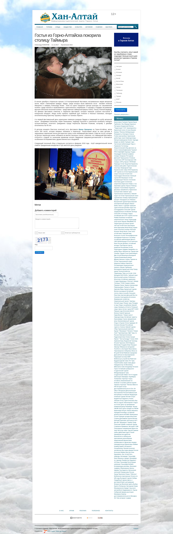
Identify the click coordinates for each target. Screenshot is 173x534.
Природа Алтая (119, 164)
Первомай (117, 357)
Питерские (122, 486)
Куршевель (118, 454)
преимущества (119, 434)
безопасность (118, 436)
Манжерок (117, 494)
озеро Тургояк (128, 430)
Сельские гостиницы (121, 213)
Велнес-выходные (120, 291)
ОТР (126, 215)
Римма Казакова (119, 217)
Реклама (83, 510)
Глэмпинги (117, 426)
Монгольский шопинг (121, 277)
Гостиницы (124, 146)
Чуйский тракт (133, 275)
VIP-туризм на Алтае (121, 172)
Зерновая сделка (120, 186)
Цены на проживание (127, 404)
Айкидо (136, 281)
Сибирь (134, 478)
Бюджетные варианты (121, 398)
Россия (131, 472)
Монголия (118, 84)
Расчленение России (121, 392)
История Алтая (121, 386)
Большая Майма (119, 452)
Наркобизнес (118, 315)
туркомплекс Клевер (121, 197)
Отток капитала (132, 241)
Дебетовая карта (124, 432)
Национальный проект (121, 301)
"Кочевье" (117, 283)
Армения (117, 341)
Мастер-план (129, 452)
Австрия (118, 66)
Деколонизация (130, 390)
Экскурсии (122, 390)
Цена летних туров (124, 309)
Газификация (118, 180)
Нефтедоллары (131, 138)
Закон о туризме (124, 205)
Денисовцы (129, 444)
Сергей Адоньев (124, 313)
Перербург (129, 406)
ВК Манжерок (123, 178)
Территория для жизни (122, 223)
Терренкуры (118, 273)
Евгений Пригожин (120, 420)
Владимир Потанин (131, 367)
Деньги (133, 239)
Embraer (117, 382)
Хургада (135, 140)
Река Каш (117, 295)
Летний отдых (119, 303)
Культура (78, 27)
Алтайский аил (119, 215)
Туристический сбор (130, 400)
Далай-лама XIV (125, 361)
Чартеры (132, 301)
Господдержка (119, 209)
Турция (117, 96)
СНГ (125, 128)
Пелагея (130, 331)
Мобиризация (129, 132)
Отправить (39, 252)
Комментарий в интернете (123, 446)
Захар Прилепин (119, 474)
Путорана (117, 126)
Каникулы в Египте (124, 307)
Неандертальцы (119, 444)
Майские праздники (130, 353)
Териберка (132, 377)
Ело (132, 388)
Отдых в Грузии (119, 323)
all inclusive (132, 297)
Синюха (122, 327)
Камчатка (129, 263)
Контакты (109, 510)
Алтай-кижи (118, 233)
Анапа (131, 398)
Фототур (121, 430)
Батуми (122, 325)
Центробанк (123, 136)
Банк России (118, 243)
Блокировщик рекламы (122, 466)
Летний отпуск (130, 396)
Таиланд (134, 341)
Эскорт (135, 406)
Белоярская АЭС (130, 160)
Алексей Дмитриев (124, 150)
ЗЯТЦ (122, 162)
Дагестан (135, 428)
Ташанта (127, 287)
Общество (68, 27)
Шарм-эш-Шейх (119, 142)
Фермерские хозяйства (121, 299)
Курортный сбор (127, 269)
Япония (117, 102)
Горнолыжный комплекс (126, 329)
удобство (127, 434)
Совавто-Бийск (130, 283)
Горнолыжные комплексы (122, 194)
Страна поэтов (132, 215)
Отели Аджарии (130, 323)
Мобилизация (122, 241)
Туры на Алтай (127, 273)
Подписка (132, 188)
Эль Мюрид (125, 124)
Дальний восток (119, 355)
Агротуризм (124, 297)
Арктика (124, 295)
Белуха (116, 313)
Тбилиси (122, 132)
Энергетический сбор (121, 148)
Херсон (128, 186)
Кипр (129, 345)
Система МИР (126, 357)
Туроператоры (123, 333)
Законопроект (128, 402)
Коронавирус (118, 319)
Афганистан (126, 251)
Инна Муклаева (119, 227)
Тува (132, 361)
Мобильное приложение (122, 476)
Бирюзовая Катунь (120, 410)
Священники (125, 472)
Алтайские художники (128, 279)
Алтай (130, 178)
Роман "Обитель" (131, 474)
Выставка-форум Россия (130, 450)
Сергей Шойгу (119, 363)
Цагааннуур (134, 285)
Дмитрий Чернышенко (121, 158)
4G (115, 498)
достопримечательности (122, 496)
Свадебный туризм (120, 480)
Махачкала (125, 255)
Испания (118, 72)
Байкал (123, 263)
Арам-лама (128, 363)
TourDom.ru (118, 349)
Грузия (134, 382)
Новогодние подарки (121, 249)
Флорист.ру (118, 484)
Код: (36, 244)
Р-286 (136, 426)
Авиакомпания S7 (127, 380)
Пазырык (134, 345)
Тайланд (118, 93)
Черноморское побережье (123, 351)
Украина (117, 384)
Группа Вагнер (132, 418)
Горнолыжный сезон (131, 195)
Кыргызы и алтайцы (128, 237)
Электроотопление (125, 335)
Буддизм (117, 361)
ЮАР (117, 99)
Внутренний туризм (120, 201)
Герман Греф (131, 422)
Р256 (123, 283)
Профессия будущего (129, 460)
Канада (117, 75)
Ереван (116, 132)
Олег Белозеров (129, 225)
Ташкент (134, 150)
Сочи (127, 253)
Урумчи (127, 285)
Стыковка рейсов (126, 382)
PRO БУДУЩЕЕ (119, 152)
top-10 (123, 365)
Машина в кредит (124, 458)
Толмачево (118, 379)
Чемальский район (120, 166)
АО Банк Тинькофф (120, 462)
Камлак (123, 494)
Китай (117, 78)
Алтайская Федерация (129, 394)
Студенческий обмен (121, 375)
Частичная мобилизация (122, 144)
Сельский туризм (129, 209)
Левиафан (125, 377)
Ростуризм (129, 156)
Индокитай (127, 341)
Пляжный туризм (120, 396)
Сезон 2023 (134, 339)
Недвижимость (127, 490)
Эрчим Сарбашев (126, 267)
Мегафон (134, 496)
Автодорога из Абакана (127, 199)
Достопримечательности (122, 388)
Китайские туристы (130, 317)
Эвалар (116, 347)
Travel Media (124, 188)
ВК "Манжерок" (122, 422)
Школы (131, 468)
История (89, 27)
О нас (61, 510)
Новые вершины (132, 410)
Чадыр (130, 213)
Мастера (109, 27)
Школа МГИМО (124, 414)
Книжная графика (128, 154)
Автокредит (124, 456)
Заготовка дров (119, 182)
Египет (117, 69)
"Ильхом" (130, 281)
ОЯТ (123, 160)
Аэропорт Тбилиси (126, 384)
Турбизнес (117, 124)
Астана (128, 130)
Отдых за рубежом (125, 305)
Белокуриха (118, 269)
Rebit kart (133, 359)
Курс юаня (122, 138)
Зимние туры (127, 192)
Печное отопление (129, 180)
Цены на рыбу (124, 293)
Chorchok (121, 229)
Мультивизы (133, 349)
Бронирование (130, 355)
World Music (129, 227)
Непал (117, 87)
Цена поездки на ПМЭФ (130, 408)
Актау (122, 400)
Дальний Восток (132, 295)
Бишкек (133, 130)
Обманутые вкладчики (126, 347)
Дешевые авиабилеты (121, 190)
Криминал (125, 426)
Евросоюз (125, 184)
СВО (116, 241)
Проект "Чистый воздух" (122, 339)
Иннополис (126, 176)
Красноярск (118, 122)
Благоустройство (124, 271)
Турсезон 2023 (124, 343)
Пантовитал (124, 245)
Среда (57, 27)
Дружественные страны (122, 259)
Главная (39, 27)
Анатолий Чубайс (120, 424)
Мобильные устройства (122, 359)
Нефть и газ (133, 184)
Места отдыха (119, 402)
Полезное (96, 510)
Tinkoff (132, 432)
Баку (122, 341)
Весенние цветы (127, 484)
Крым (135, 122)
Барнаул (128, 152)
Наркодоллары (119, 317)
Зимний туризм (130, 327)
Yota (118, 498)
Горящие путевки (124, 416)
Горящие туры (129, 142)
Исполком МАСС (128, 311)
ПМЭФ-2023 (118, 408)
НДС (130, 333)
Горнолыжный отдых (125, 261)
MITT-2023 (134, 309)
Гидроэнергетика (120, 337)
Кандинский (125, 126)
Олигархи (125, 134)
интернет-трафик (125, 498)
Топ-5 (130, 375)
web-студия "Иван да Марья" (55, 531)
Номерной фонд (119, 406)
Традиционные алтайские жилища (125, 211)
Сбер (116, 329)
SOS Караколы (133, 170)
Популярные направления (123, 428)
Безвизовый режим (125, 257)
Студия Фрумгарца (120, 281)
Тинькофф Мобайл (127, 464)
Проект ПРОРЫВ (130, 162)
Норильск (132, 124)
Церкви (116, 470)
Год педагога (123, 470)
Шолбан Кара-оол (130, 207)
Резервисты (118, 134)
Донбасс (126, 243)
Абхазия (117, 400)
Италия (116, 343)
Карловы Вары (119, 289)
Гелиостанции (130, 337)
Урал (116, 430)
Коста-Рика (119, 81)
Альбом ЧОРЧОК (130, 229)
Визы (120, 251)
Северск (117, 162)
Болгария (125, 349)
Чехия (132, 287)
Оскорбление (118, 448)
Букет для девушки (127, 482)
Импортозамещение (121, 140)
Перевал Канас (119, 285)
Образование (124, 468)
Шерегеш (117, 263)
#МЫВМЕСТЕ (131, 221)
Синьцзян (132, 293)
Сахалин (117, 297)
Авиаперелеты (131, 128)
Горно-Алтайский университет (124, 369)
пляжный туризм (131, 424)
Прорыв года (118, 311)
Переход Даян (119, 287)
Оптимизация (118, 265)
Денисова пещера (130, 442)
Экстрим (131, 426)
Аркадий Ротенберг (120, 412)
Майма (135, 444)
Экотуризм (130, 486)
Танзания (118, 90)
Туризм (49, 27)
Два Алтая (117, 255)
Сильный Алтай (123, 174)
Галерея (99, 27)
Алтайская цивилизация (122, 239)
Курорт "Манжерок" (120, 331)
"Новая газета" (128, 315)
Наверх (136, 528)
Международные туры (121, 373)
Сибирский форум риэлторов (124, 492)
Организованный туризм (126, 321)
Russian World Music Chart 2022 (124, 231)
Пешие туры (128, 303)
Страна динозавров (121, 418)
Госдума (124, 345)
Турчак (135, 490)
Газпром (125, 122)
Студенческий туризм (121, 371)
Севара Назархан (120, 156)
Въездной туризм (126, 478)
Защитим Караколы (131, 164)
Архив (71, 510)
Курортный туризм (130, 289)
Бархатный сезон (120, 130)
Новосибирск (133, 253)
